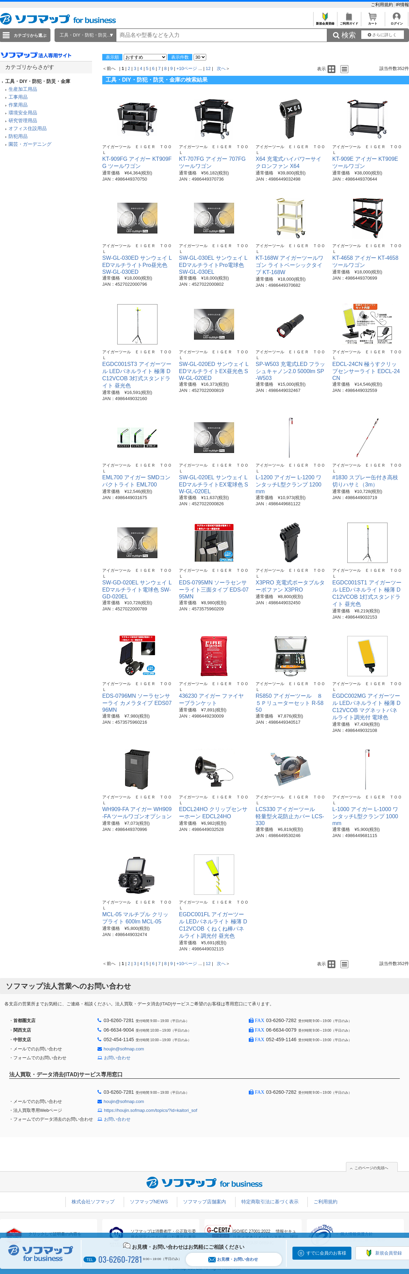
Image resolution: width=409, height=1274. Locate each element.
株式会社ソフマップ (93, 1201)
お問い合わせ (117, 1057)
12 (208, 68)
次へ (221, 68)
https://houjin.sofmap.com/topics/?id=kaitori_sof (150, 1110)
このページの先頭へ (371, 1168)
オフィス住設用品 (28, 128)
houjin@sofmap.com (124, 1048)
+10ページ (186, 68)
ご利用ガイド (349, 21)
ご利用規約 (382, 4)
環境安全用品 (23, 112)
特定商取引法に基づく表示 (270, 1201)
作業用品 (18, 105)
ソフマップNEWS (149, 1201)
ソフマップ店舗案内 (204, 1201)
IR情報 (402, 4)
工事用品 (18, 97)
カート (373, 21)
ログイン (396, 21)
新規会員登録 (325, 21)
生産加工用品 (23, 89)
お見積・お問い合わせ (233, 1259)
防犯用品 (18, 136)
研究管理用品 (23, 120)
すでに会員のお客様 (326, 1253)
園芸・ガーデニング (30, 144)
